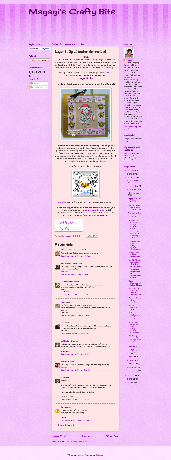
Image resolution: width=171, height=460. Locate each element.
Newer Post (59, 436)
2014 (130, 177)
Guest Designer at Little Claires (135, 283)
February (133, 367)
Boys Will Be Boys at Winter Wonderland (135, 291)
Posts (34, 83)
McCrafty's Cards (69, 263)
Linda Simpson (68, 282)
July (131, 350)
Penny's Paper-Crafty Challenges (135, 300)
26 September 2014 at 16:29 (75, 295)
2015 (130, 174)
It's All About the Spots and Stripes (135, 207)
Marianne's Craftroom (71, 250)
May (131, 357)
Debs (63, 302)
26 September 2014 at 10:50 (75, 256)
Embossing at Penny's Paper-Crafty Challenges (135, 245)
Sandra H (65, 361)
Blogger (99, 455)
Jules (63, 377)
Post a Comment (66, 425)
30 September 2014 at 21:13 (75, 420)
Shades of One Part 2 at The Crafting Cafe (135, 224)
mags (129, 60)
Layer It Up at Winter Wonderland (135, 200)
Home (86, 436)
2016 (130, 170)
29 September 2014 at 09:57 (75, 400)
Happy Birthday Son (133, 307)
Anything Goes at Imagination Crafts (135, 339)
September (134, 193)
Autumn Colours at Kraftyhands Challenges (135, 316)
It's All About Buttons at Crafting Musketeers (135, 263)
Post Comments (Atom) (76, 441)
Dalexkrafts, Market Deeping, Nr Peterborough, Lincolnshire (133, 157)
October (133, 189)
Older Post (112, 436)
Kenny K (62, 202)
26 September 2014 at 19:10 (75, 334)
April (131, 360)
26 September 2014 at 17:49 (75, 315)
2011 (129, 382)
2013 (130, 375)
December (133, 180)
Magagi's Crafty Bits (72, 11)
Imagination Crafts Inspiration (134, 255)
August (132, 346)
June (131, 353)
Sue (62, 323)
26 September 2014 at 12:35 (75, 274)
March (132, 364)
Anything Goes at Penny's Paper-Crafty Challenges (135, 327)
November (134, 186)
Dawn (63, 407)
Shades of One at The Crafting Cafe (134, 235)
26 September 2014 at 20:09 (76, 370)
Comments (36, 87)
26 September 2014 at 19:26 (75, 354)
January (133, 371)
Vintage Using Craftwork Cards (135, 215)
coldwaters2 (66, 341)
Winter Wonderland (94, 210)
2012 (130, 379)
